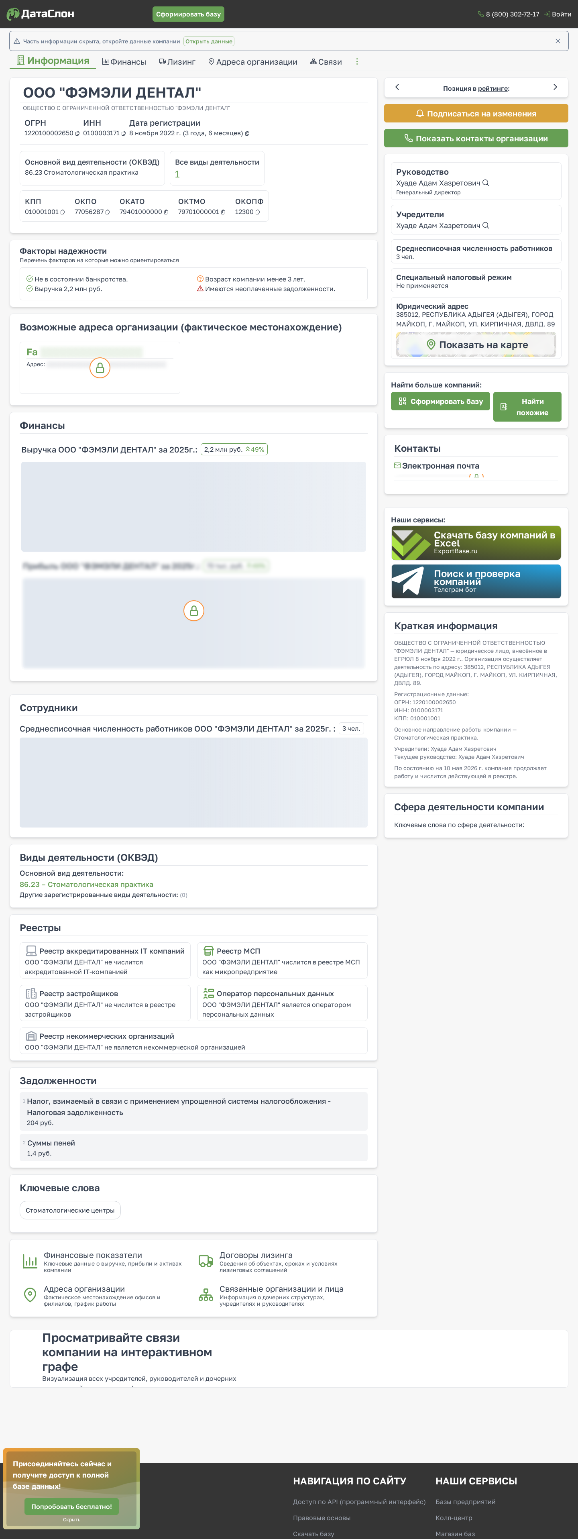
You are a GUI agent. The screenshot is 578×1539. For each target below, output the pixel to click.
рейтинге (493, 88)
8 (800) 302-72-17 (512, 14)
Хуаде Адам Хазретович (442, 182)
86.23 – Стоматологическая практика (86, 884)
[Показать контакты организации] (476, 138)
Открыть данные (208, 41)
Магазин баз (455, 1534)
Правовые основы (322, 1518)
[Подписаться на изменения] (476, 113)
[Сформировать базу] (188, 14)
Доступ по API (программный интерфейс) (359, 1502)
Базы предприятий (466, 1502)
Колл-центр (454, 1518)
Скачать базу (313, 1534)
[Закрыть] (558, 41)
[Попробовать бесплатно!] (71, 1506)
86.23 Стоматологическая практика (81, 172)
